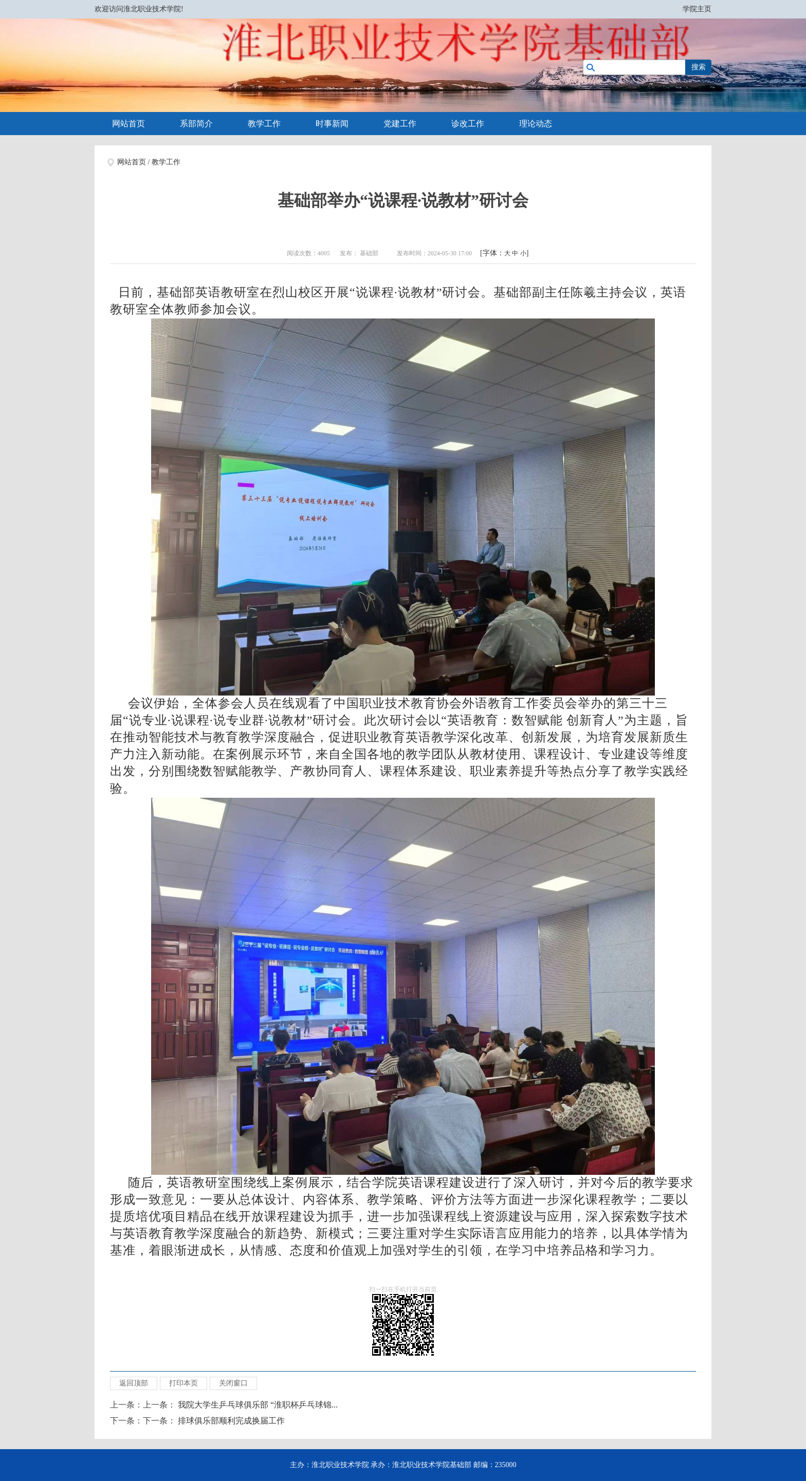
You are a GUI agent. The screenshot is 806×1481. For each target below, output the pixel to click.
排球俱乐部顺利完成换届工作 (231, 1420)
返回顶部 (133, 1383)
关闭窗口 (233, 1383)
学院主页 (697, 9)
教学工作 (264, 123)
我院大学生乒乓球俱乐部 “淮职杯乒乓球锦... (258, 1404)
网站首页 (128, 123)
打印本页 (183, 1383)
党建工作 (399, 123)
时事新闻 (332, 123)
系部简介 (196, 123)
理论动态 (535, 123)
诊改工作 (467, 123)
